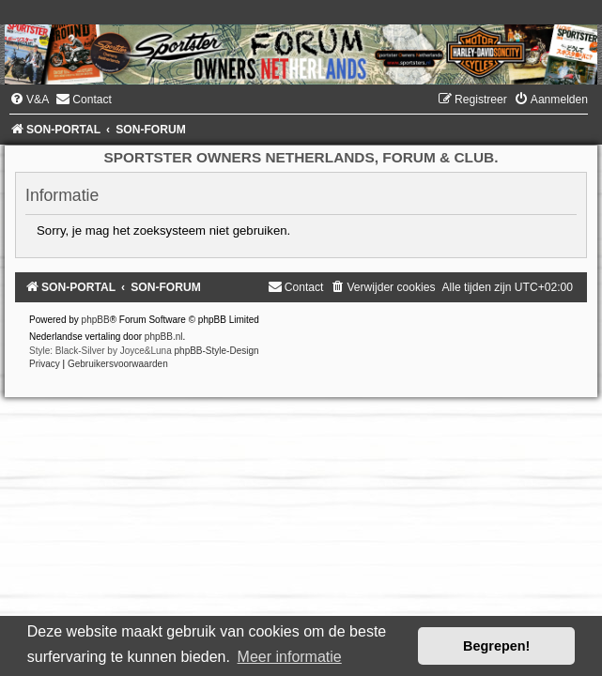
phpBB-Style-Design (217, 351)
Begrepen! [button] (496, 645)
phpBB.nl (164, 336)
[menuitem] (29, 99)
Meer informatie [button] (290, 657)
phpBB (96, 320)
